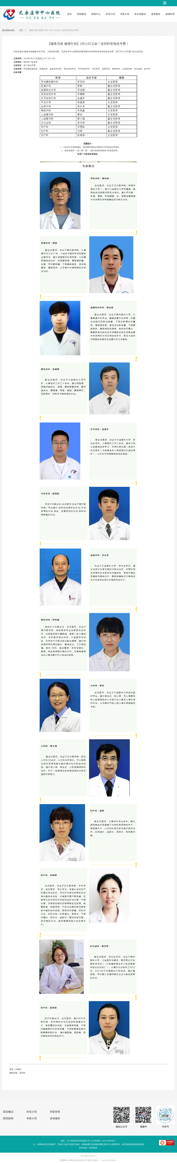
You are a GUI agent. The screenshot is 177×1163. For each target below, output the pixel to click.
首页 (21, 30)
